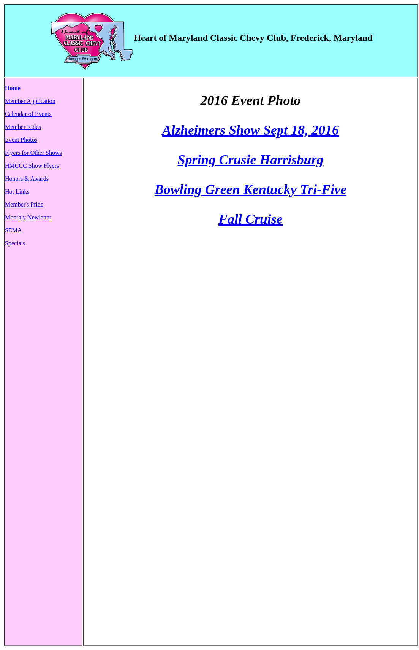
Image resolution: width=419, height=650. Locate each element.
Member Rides (23, 127)
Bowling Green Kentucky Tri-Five (251, 189)
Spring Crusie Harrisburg (250, 159)
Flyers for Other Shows (33, 152)
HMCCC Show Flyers (32, 165)
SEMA (13, 230)
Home (13, 88)
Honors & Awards (27, 178)
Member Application (30, 101)
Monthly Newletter (28, 217)
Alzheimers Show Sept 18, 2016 (250, 130)
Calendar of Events (28, 114)
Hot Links (17, 191)
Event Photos (21, 140)
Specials (15, 243)
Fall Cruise (250, 219)
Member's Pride (24, 204)
